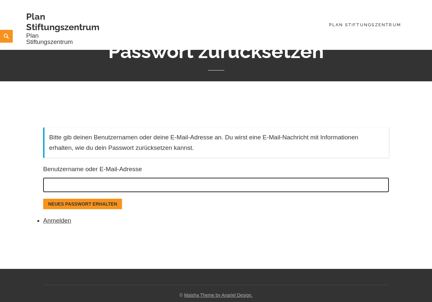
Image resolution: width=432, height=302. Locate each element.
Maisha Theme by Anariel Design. (218, 295)
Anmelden (57, 220)
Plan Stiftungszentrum (62, 21)
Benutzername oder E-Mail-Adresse (92, 169)
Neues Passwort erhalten (82, 204)
